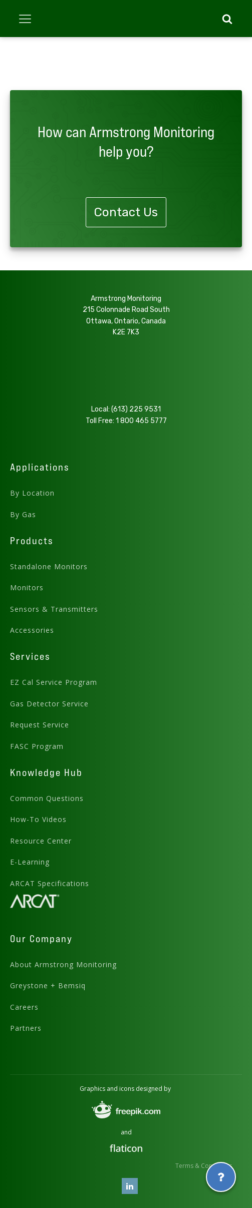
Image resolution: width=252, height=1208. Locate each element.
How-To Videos (38, 819)
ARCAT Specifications (49, 883)
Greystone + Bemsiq (48, 985)
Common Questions (47, 798)
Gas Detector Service (49, 703)
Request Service (39, 724)
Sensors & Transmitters (54, 609)
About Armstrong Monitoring (63, 964)
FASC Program (37, 746)
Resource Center (41, 841)
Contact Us (126, 212)
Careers (24, 1007)
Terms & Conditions (203, 1165)
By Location (32, 493)
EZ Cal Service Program (53, 682)
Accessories (32, 630)
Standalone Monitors (49, 566)
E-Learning (30, 862)
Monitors (27, 587)
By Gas (23, 514)
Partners (26, 1028)
